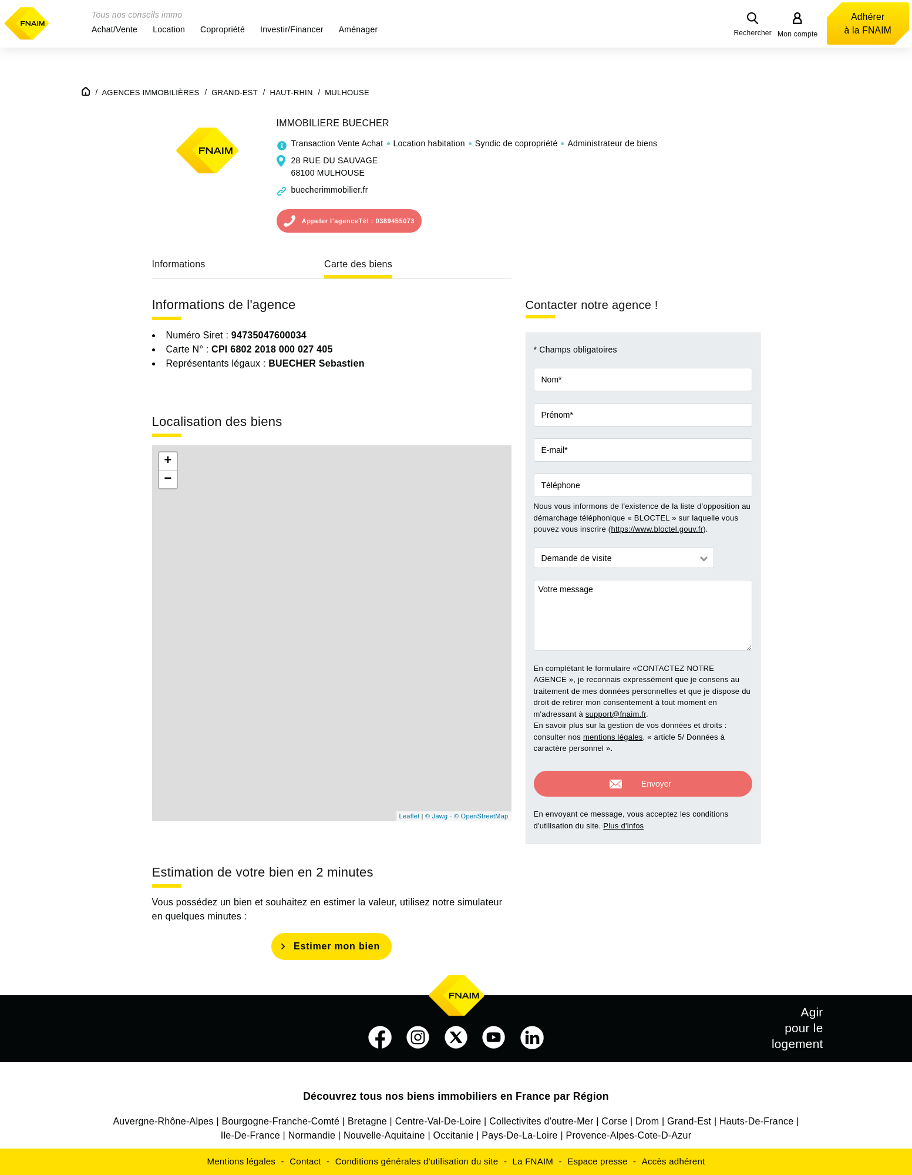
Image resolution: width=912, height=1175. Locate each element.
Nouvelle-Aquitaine (384, 1135)
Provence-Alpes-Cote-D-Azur (629, 1135)
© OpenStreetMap (481, 816)
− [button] (167, 479)
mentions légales (613, 737)
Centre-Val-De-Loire (438, 1121)
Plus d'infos (623, 820)
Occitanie (453, 1135)
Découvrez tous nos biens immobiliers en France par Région (456, 1096)
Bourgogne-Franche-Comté (281, 1121)
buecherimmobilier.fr (329, 189)
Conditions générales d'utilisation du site (417, 1161)
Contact (305, 1161)
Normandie (312, 1135)
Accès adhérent (673, 1161)
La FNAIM (533, 1161)
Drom (647, 1121)
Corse (614, 1121)
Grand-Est (689, 1121)
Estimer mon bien (337, 946)
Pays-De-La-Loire (519, 1135)
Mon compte (798, 34)
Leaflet (409, 816)
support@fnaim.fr (615, 714)
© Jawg (436, 816)
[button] (114, 29)
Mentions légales (241, 1161)
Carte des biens (358, 264)
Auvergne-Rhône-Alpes (163, 1121)
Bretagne (367, 1121)
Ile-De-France (250, 1135)
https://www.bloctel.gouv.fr (657, 529)
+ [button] (167, 461)
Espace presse (597, 1161)
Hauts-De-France (756, 1121)
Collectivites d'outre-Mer (541, 1121)
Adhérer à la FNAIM (867, 23)
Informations (179, 264)
